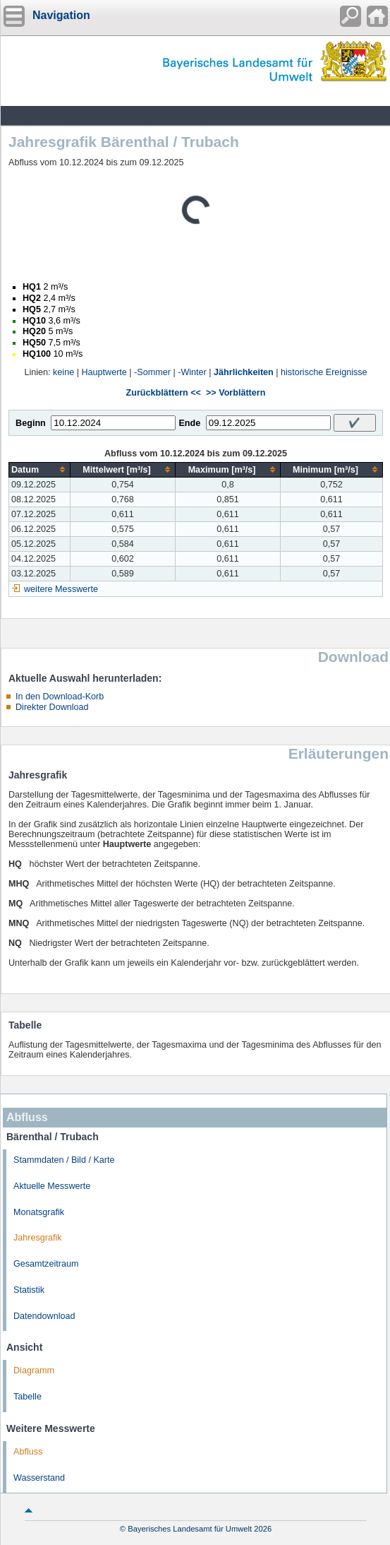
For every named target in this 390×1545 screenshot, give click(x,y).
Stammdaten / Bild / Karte (64, 1160)
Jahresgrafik (37, 1238)
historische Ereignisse (324, 372)
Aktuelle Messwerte (51, 1186)
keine (63, 372)
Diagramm (33, 1370)
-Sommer (152, 372)
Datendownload (44, 1316)
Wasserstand (39, 1478)
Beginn (31, 423)
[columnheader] (40, 469)
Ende (189, 423)
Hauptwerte (103, 372)
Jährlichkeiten (244, 372)
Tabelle (27, 1397)
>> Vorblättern (235, 393)
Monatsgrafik (38, 1212)
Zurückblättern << (163, 393)
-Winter (192, 372)
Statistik (28, 1290)
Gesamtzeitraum (45, 1264)
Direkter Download (52, 707)
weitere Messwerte (61, 589)
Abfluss (27, 1452)
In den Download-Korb (60, 697)
